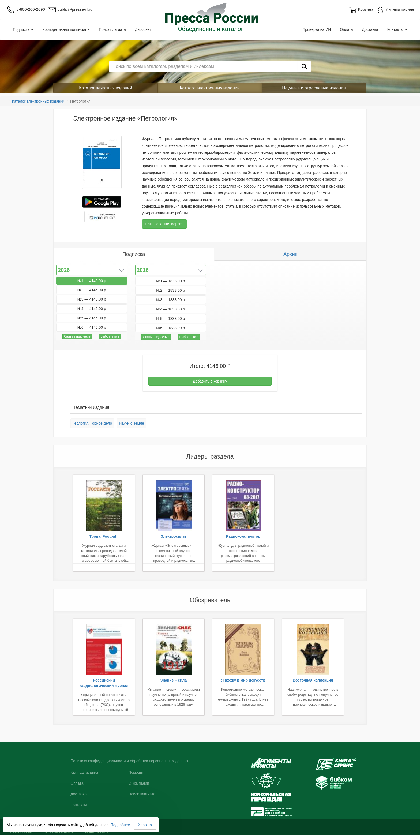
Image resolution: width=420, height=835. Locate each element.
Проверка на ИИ (316, 29)
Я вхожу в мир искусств (243, 680)
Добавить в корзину (210, 381)
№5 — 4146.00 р (91, 318)
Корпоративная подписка (66, 29)
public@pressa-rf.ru (70, 9)
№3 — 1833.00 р (170, 300)
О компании (138, 783)
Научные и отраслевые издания (314, 88)
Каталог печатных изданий (105, 88)
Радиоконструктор (243, 536)
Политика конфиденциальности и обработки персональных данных (129, 761)
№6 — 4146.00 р (91, 327)
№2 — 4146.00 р (91, 290)
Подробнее (120, 825)
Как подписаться (84, 772)
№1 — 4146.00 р (91, 281)
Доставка (370, 29)
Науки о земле (131, 423)
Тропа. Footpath (103, 536)
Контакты (397, 29)
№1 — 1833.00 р (170, 281)
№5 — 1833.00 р (170, 318)
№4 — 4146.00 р (91, 308)
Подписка (23, 29)
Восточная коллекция (313, 680)
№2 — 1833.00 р (170, 290)
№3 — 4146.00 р (91, 299)
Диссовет (143, 29)
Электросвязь (174, 536)
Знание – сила (173, 680)
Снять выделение (77, 336)
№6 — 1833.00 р (170, 328)
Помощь (135, 772)
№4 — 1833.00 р (170, 309)
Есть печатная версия (164, 224)
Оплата (346, 29)
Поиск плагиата (112, 29)
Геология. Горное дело (92, 423)
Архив (290, 254)
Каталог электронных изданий (209, 88)
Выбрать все (109, 336)
